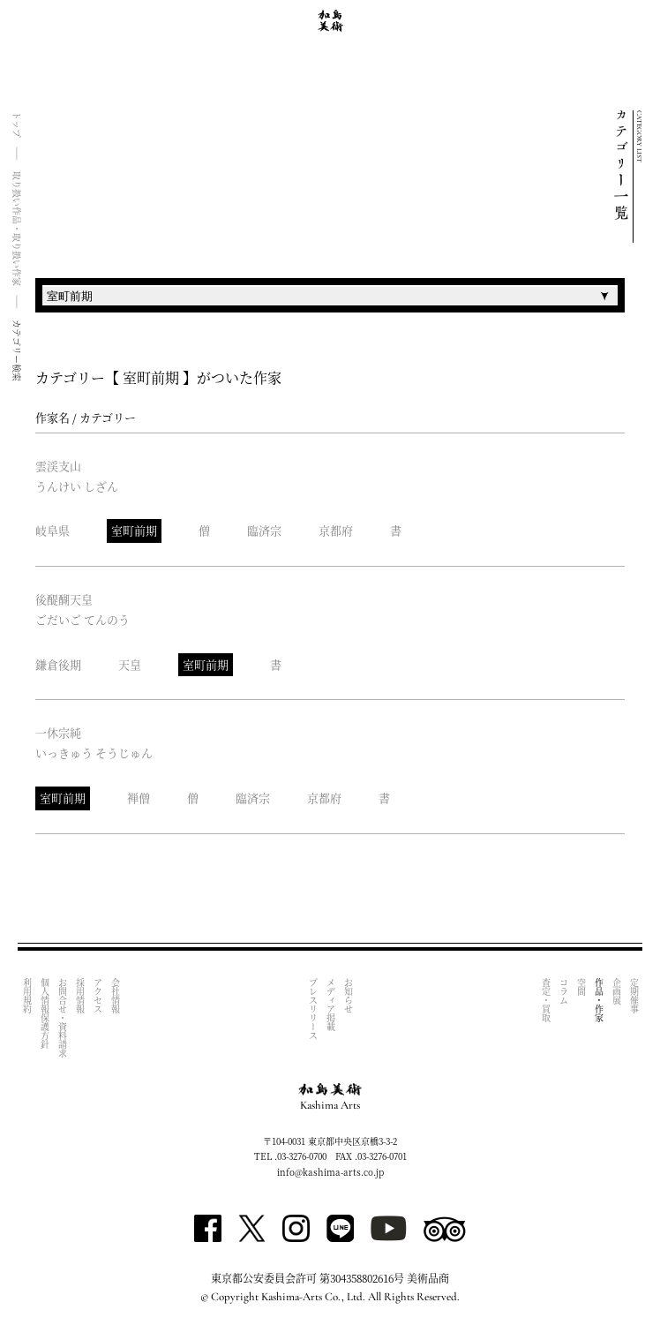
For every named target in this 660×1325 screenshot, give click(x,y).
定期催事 (634, 995)
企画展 (616, 991)
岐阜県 (52, 530)
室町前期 (134, 530)
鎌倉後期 (58, 664)
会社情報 (115, 995)
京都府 (336, 530)
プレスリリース (312, 1009)
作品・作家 (598, 1000)
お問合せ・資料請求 (62, 1018)
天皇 (129, 664)
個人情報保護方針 (44, 1013)
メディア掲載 (330, 1004)
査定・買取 (545, 1000)
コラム (563, 991)
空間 (581, 987)
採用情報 (79, 995)
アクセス (97, 995)
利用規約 (27, 995)
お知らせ (348, 995)
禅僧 (138, 797)
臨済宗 (264, 530)
